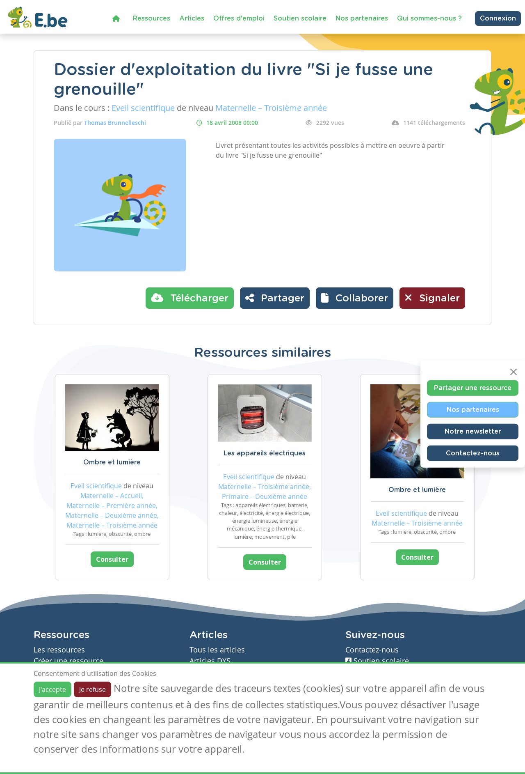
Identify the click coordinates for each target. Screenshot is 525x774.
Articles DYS (210, 661)
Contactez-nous (473, 453)
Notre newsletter (473, 431)
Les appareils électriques (265, 453)
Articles (191, 18)
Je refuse (92, 689)
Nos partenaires (362, 18)
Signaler (432, 297)
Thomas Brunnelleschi (115, 122)
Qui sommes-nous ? (429, 18)
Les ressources (59, 650)
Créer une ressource (68, 661)
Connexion (498, 18)
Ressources (151, 18)
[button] (354, 298)
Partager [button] (274, 297)
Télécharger (189, 297)
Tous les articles (217, 650)
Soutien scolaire (300, 18)
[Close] (513, 372)
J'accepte (52, 689)
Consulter (112, 559)
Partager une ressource (472, 387)
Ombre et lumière (112, 462)
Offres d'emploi (239, 18)
